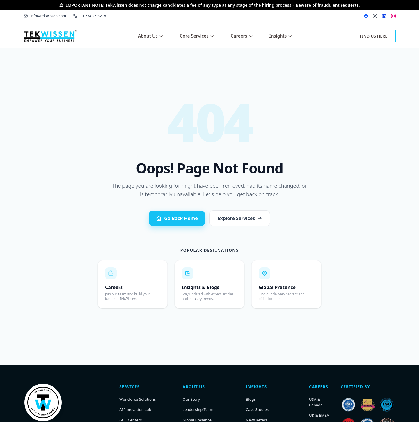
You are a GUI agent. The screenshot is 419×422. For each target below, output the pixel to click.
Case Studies (257, 409)
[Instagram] (393, 16)
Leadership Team (197, 409)
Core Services (197, 36)
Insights (281, 36)
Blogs (251, 399)
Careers (242, 36)
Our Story (191, 399)
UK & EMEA (319, 415)
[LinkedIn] (384, 16)
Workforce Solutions (137, 399)
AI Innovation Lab (135, 409)
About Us (151, 36)
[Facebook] (366, 16)
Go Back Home (177, 218)
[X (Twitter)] (375, 16)
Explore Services (240, 218)
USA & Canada (316, 402)
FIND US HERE (373, 36)
